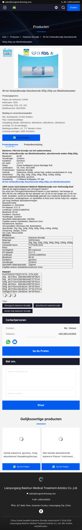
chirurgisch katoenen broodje (17, 305)
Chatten (73, 7)
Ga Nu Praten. (41, 351)
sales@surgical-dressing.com (17, 2)
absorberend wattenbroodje (48, 305)
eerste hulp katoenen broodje (17, 311)
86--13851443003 (70, 2)
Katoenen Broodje (31, 37)
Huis (4, 37)
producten (14, 37)
